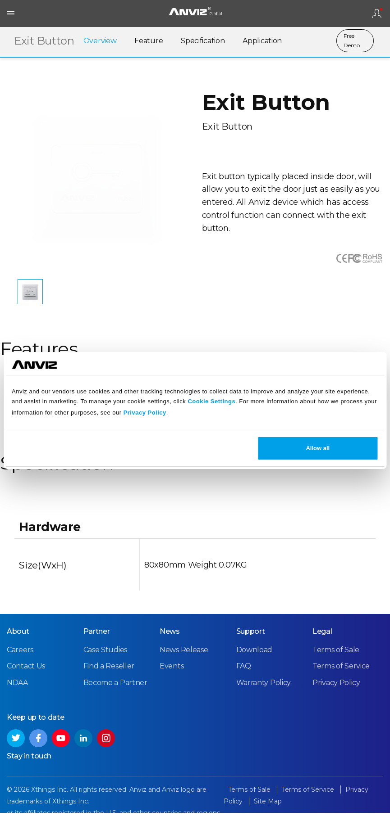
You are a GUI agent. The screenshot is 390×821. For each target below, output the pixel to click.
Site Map (268, 810)
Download (254, 658)
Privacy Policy (145, 412)
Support (250, 640)
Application (262, 41)
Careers (20, 658)
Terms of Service (341, 674)
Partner (96, 640)
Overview (100, 41)
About (18, 640)
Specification (203, 41)
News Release (184, 658)
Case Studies (105, 658)
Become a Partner (115, 691)
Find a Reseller (109, 674)
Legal (322, 640)
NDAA (17, 691)
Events (172, 674)
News (170, 640)
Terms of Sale (335, 658)
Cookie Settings (211, 401)
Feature (148, 41)
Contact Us (26, 674)
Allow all (318, 448)
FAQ (243, 674)
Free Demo (351, 41)
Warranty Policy (263, 691)
